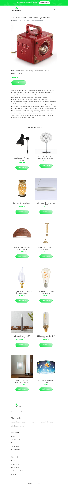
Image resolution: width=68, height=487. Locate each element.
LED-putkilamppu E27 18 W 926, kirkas (46, 337)
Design (47, 71)
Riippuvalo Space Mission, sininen (46, 381)
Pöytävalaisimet (39, 71)
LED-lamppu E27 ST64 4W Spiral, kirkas (46, 292)
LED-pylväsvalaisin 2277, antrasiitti (22, 337)
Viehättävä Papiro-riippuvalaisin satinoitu (22, 381)
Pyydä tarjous (44, 2)
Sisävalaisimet (23, 71)
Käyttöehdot (15, 467)
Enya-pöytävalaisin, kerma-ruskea (22, 204)
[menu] (54, 9)
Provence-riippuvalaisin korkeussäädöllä (46, 248)
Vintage (31, 71)
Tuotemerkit (15, 446)
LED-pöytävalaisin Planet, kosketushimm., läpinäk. (46, 158)
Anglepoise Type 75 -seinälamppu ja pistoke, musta (22, 159)
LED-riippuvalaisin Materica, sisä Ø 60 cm (46, 204)
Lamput (13, 436)
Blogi (13, 461)
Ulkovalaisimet (15, 449)
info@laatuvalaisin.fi (17, 426)
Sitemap (13, 474)
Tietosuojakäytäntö (17, 471)
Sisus (13, 443)
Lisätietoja (19, 82)
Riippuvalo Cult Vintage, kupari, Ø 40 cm (22, 248)
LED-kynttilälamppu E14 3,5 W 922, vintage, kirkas (22, 292)
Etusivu (13, 20)
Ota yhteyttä (15, 464)
